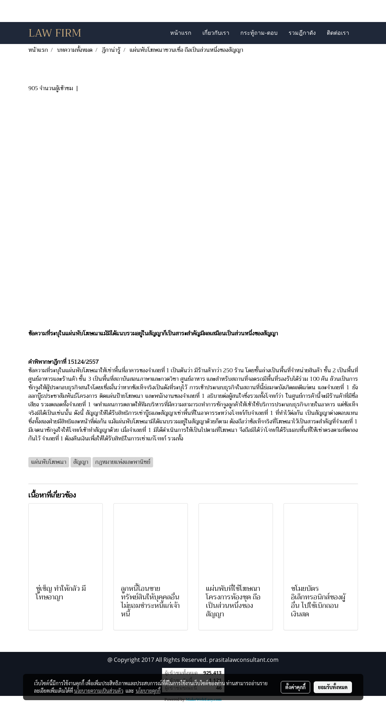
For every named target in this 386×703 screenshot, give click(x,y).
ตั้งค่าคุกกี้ (295, 687)
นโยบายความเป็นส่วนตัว (98, 690)
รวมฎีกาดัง (302, 33)
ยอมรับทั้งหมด (333, 687)
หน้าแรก (180, 33)
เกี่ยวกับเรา (215, 33)
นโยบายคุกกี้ (148, 690)
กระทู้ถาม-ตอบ (258, 33)
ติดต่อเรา (338, 33)
